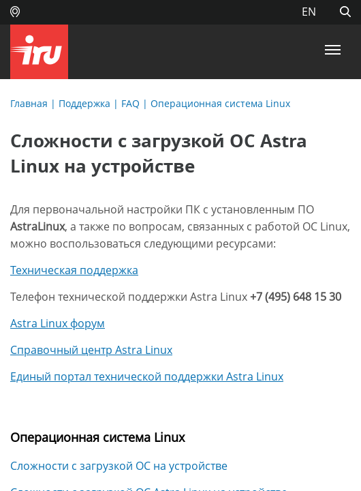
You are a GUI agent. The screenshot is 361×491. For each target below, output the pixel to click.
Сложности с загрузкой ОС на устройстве (118, 465)
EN (309, 11)
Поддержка (84, 103)
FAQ (130, 103)
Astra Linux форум (57, 323)
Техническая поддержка (74, 270)
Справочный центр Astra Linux (91, 349)
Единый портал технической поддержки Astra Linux (146, 376)
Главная (29, 103)
